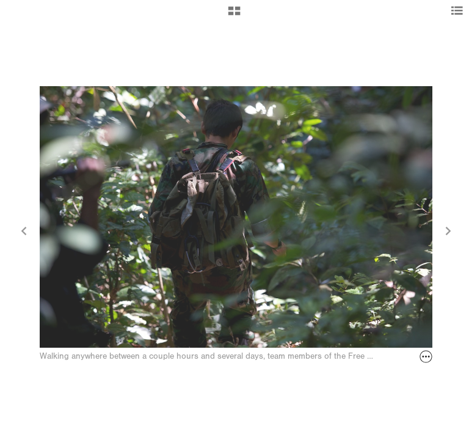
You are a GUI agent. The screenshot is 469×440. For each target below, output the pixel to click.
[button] (234, 15)
